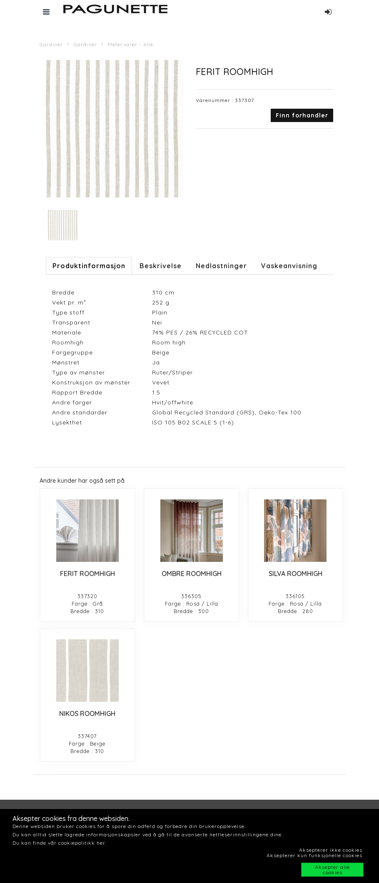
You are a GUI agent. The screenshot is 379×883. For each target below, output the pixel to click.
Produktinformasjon (88, 266)
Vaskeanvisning (289, 266)
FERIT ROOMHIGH (87, 573)
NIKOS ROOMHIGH (87, 713)
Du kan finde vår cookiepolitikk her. (59, 843)
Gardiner (51, 44)
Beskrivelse (161, 266)
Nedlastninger (221, 266)
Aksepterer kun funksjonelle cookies (314, 855)
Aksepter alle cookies (332, 870)
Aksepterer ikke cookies (330, 850)
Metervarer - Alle (130, 44)
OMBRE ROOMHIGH (192, 573)
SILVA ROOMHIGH (295, 573)
